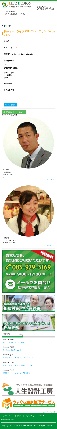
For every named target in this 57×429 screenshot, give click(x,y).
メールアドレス (10, 48)
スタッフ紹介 (30, 416)
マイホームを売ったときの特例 (13, 342)
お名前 (7, 41)
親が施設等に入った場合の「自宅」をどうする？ (19, 358)
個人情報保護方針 (7, 420)
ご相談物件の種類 (11, 68)
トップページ (5, 416)
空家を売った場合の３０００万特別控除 (16, 373)
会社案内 (18, 416)
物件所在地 (8, 83)
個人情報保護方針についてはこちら (14, 112)
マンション (9, 73)
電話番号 (19, 54)
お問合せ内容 (9, 61)
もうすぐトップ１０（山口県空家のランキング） (19, 365)
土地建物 (8, 75)
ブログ (41, 416)
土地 (6, 78)
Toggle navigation (34, 8)
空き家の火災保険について (12, 350)
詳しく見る (50, 179)
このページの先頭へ (50, 412)
